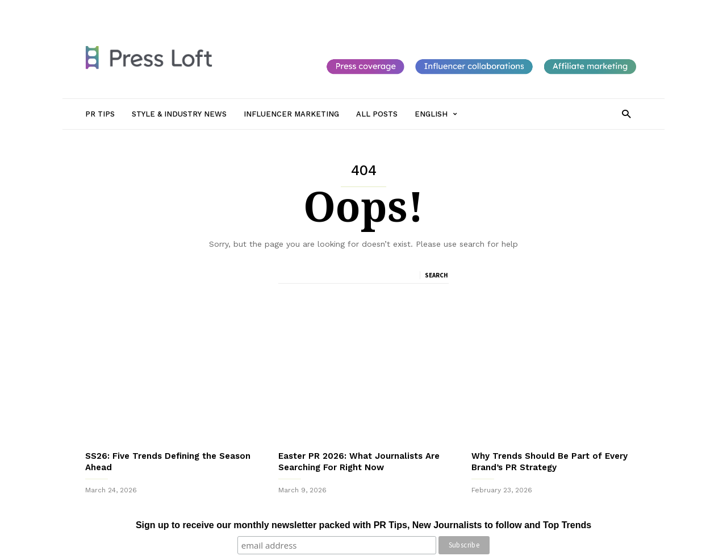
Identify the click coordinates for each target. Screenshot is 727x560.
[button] (626, 113)
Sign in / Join (106, 10)
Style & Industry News (213, 10)
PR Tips (152, 10)
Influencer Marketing (297, 10)
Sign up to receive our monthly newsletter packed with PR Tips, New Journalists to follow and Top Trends (363, 525)
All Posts (359, 10)
